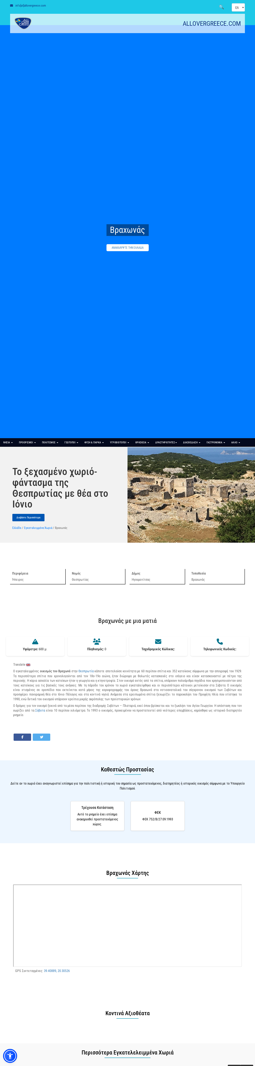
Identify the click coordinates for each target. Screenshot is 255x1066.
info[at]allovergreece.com (30, 5)
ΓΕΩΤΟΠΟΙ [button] (71, 442)
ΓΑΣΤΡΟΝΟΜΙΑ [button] (216, 442)
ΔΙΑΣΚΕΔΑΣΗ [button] (191, 442)
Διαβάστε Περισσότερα (28, 517)
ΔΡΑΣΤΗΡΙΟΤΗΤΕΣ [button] (166, 442)
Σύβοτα (40, 710)
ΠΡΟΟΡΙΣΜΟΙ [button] (27, 442)
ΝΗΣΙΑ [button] (8, 442)
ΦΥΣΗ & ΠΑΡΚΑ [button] (94, 442)
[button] (10, 1056)
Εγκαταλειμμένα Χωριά (38, 528)
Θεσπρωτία (86, 671)
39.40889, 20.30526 (57, 971)
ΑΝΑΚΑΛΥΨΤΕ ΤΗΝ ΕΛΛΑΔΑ (128, 248)
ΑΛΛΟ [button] (235, 442)
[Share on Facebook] (22, 737)
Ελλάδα (16, 528)
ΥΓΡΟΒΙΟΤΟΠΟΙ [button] (119, 442)
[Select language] (238, 7)
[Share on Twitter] (41, 737)
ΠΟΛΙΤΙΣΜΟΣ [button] (50, 442)
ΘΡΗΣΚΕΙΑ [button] (142, 442)
